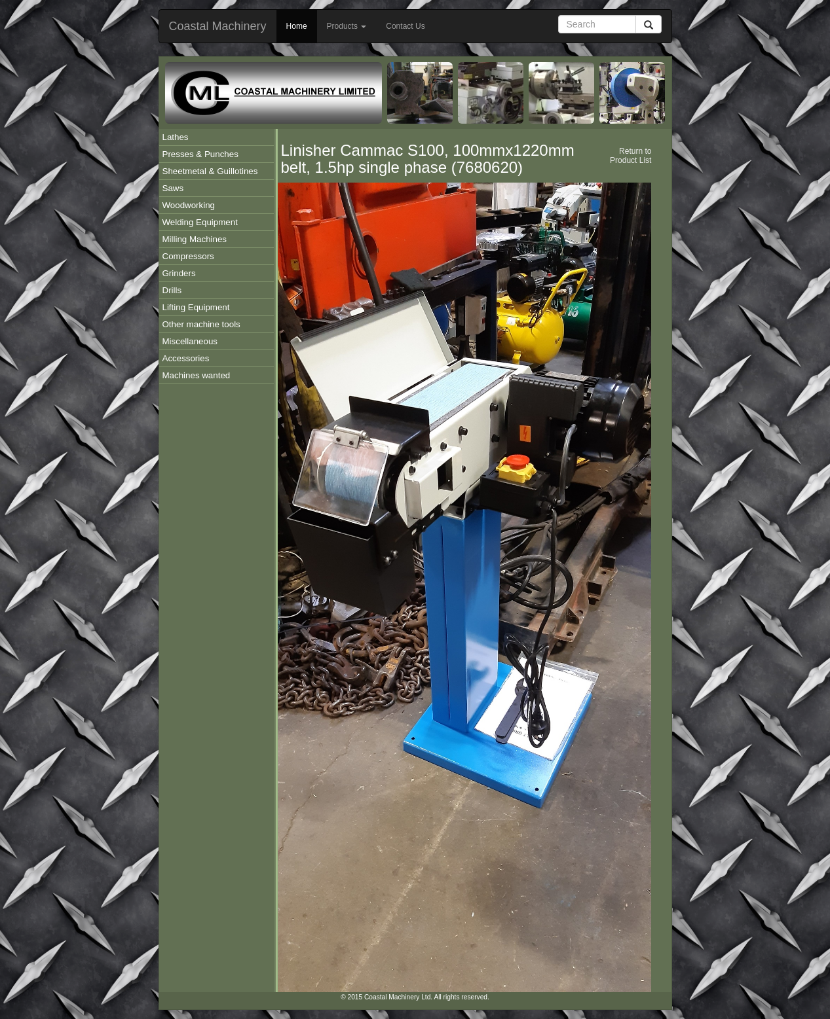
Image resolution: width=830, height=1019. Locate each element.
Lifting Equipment (196, 307)
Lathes (175, 137)
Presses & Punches (200, 154)
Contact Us (405, 26)
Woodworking (189, 205)
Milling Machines (194, 239)
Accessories (186, 358)
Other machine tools (201, 324)
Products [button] (347, 26)
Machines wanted (196, 375)
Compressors (188, 256)
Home (296, 26)
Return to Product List (630, 156)
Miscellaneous (189, 341)
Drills (172, 290)
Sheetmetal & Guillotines (210, 171)
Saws (173, 188)
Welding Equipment (200, 222)
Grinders (179, 273)
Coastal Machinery (218, 26)
